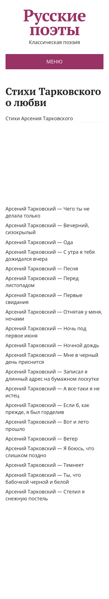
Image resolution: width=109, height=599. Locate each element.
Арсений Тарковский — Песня (42, 268)
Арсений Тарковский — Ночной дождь (52, 345)
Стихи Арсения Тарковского (39, 118)
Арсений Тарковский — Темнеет (45, 465)
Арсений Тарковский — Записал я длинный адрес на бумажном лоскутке (52, 375)
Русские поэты (54, 22)
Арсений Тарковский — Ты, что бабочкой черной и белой (43, 478)
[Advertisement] (52, 164)
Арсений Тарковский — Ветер (42, 438)
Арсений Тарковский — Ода (39, 242)
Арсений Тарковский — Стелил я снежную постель (45, 495)
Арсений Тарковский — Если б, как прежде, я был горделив (47, 408)
